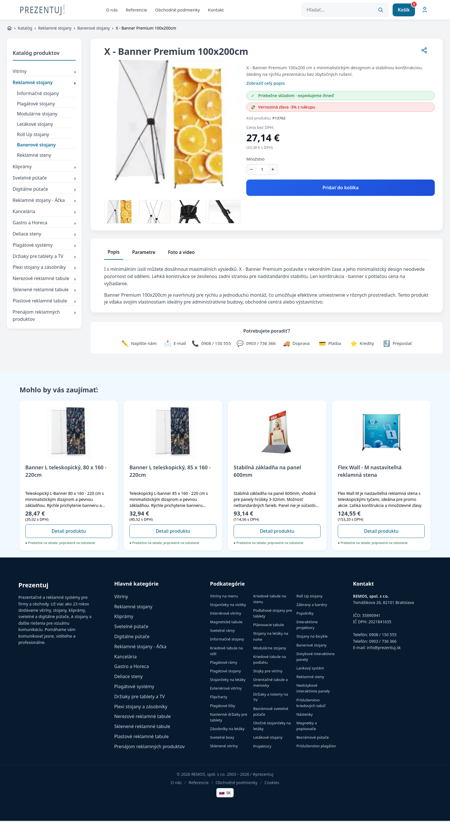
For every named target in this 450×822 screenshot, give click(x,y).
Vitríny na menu (224, 596)
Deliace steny (44, 235)
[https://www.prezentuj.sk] (9, 29)
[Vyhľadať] (380, 10)
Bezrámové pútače (312, 738)
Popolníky (305, 614)
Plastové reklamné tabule (44, 302)
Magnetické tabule (226, 623)
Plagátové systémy (44, 246)
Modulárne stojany (37, 115)
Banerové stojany (93, 29)
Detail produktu (68, 532)
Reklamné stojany (54, 29)
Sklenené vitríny (224, 747)
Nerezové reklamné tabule (44, 280)
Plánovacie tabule (268, 625)
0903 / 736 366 (383, 642)
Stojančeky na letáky (228, 680)
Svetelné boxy (222, 738)
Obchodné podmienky (177, 10)
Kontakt (216, 10)
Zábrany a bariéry (311, 605)
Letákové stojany (35, 125)
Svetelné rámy (222, 631)
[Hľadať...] (345, 10)
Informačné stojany (38, 94)
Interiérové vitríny (225, 614)
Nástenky (304, 715)
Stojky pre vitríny (267, 672)
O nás (112, 10)
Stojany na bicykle (312, 637)
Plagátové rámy (223, 663)
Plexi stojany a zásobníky (44, 269)
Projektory (262, 747)
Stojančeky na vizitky (228, 605)
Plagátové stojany (36, 104)
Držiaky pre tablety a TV (44, 258)
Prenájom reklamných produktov (44, 317)
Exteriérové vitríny (226, 689)
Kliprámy (44, 168)
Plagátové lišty (222, 706)
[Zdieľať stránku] (424, 52)
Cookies (272, 783)
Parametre (144, 253)
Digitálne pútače (44, 191)
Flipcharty (218, 698)
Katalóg (25, 29)
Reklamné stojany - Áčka (44, 202)
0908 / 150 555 (383, 635)
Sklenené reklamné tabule (44, 291)
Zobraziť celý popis (265, 84)
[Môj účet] (424, 10)
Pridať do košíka (341, 189)
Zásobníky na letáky (227, 729)
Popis (114, 253)
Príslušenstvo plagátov (316, 747)
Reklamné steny (34, 156)
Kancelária (44, 213)
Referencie (136, 10)
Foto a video (181, 253)
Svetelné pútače (44, 179)
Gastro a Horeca (44, 224)
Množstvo (255, 160)
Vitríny (44, 73)
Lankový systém (310, 669)
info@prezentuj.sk (384, 648)
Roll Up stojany (33, 135)
